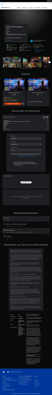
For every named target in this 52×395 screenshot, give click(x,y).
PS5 (7, 3)
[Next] (50, 61)
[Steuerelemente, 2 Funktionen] (26, 230)
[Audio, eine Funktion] (26, 218)
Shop (24, 3)
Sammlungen (24, 6)
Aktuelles (19, 6)
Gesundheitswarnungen (30, 354)
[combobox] (26, 137)
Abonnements (37, 6)
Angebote (31, 6)
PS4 (10, 3)
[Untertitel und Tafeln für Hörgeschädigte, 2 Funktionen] (26, 224)
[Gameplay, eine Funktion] (26, 236)
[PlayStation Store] (6, 6)
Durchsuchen (44, 6)
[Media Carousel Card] (12, 61)
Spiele (4, 3)
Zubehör (17, 3)
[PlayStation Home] (2, 3)
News (21, 3)
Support (28, 3)
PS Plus (13, 3)
